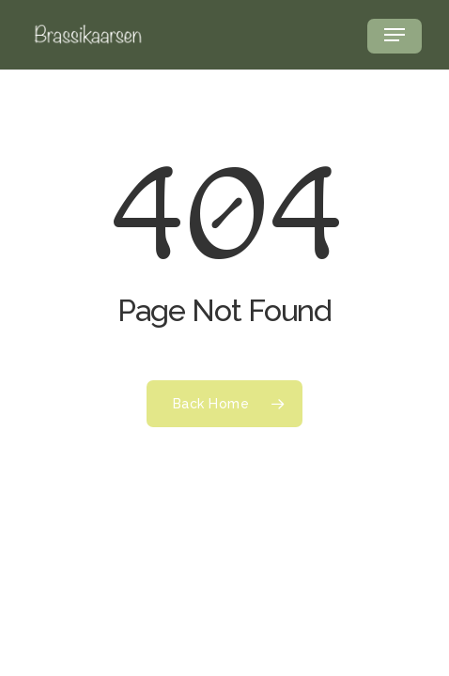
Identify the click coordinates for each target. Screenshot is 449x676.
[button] (394, 34)
